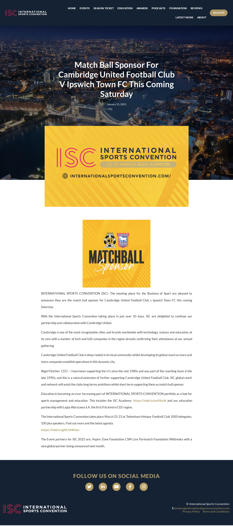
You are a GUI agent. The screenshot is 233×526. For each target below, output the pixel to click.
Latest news (183, 17)
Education (123, 8)
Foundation (176, 8)
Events (83, 8)
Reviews (195, 8)
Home (70, 8)
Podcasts (157, 8)
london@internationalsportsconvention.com (201, 509)
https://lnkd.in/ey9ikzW (149, 400)
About (200, 17)
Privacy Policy (191, 512)
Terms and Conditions (215, 512)
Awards (140, 8)
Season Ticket (102, 8)
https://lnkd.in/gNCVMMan (60, 430)
